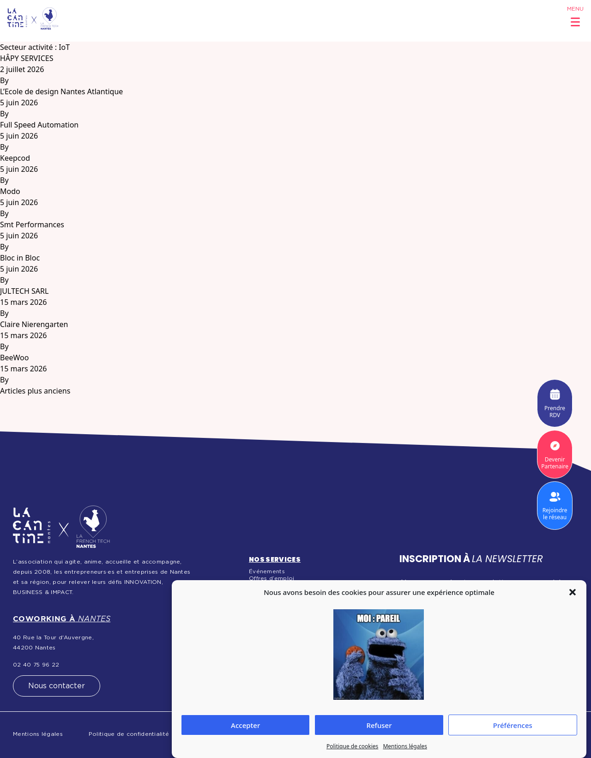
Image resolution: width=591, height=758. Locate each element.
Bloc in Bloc (20, 258)
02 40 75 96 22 (36, 664)
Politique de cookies (352, 746)
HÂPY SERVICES (26, 58)
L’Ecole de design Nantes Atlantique (61, 91)
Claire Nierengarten (34, 324)
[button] (572, 592)
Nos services (275, 559)
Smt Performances (32, 224)
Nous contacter (56, 686)
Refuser (379, 725)
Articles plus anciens (35, 391)
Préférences (512, 725)
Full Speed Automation (39, 125)
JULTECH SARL (24, 291)
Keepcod (15, 158)
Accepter (245, 725)
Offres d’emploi (272, 578)
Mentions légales (405, 746)
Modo (10, 191)
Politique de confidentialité (129, 734)
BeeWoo (14, 357)
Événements (267, 571)
